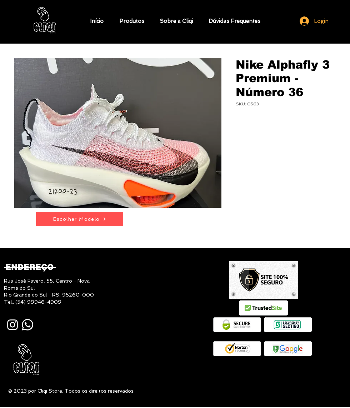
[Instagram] (12, 325)
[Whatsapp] (27, 325)
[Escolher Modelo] (79, 219)
